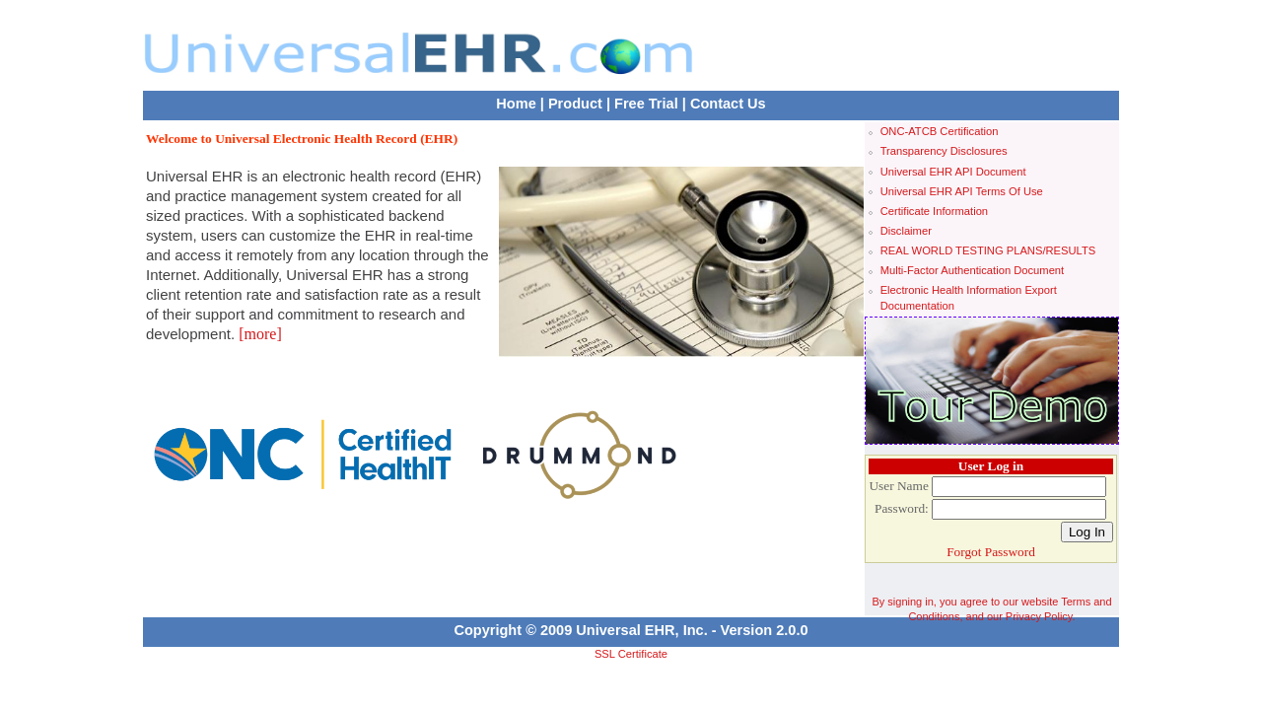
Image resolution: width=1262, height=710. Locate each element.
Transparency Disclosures (944, 151)
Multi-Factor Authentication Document (972, 270)
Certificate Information (934, 211)
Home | (520, 103)
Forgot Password (990, 551)
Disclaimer (906, 231)
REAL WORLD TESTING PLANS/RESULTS (988, 250)
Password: (902, 508)
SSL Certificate (631, 654)
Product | (579, 103)
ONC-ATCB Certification (939, 131)
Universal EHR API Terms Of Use (961, 191)
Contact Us (728, 103)
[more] (260, 333)
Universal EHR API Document (953, 172)
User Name (898, 485)
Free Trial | (650, 103)
